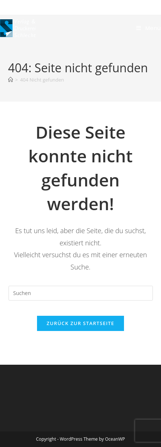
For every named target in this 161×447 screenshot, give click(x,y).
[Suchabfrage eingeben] (81, 293)
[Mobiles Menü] (148, 28)
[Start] (10, 79)
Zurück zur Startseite (80, 323)
